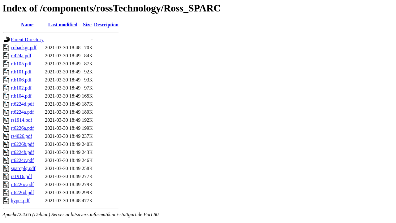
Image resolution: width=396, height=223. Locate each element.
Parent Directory (27, 39)
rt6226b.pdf (22, 144)
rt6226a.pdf (22, 128)
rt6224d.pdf (22, 104)
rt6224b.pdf (22, 152)
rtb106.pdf (21, 79)
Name (27, 24)
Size (87, 24)
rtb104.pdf (21, 95)
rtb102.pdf (21, 87)
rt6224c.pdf (22, 160)
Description (106, 24)
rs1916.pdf (21, 176)
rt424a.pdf (21, 55)
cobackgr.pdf (24, 47)
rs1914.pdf (21, 120)
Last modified (62, 24)
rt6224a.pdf (22, 112)
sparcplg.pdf (23, 168)
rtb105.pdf (21, 63)
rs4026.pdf (21, 136)
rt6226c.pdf (22, 184)
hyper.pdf (20, 200)
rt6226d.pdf (22, 192)
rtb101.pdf (21, 71)
